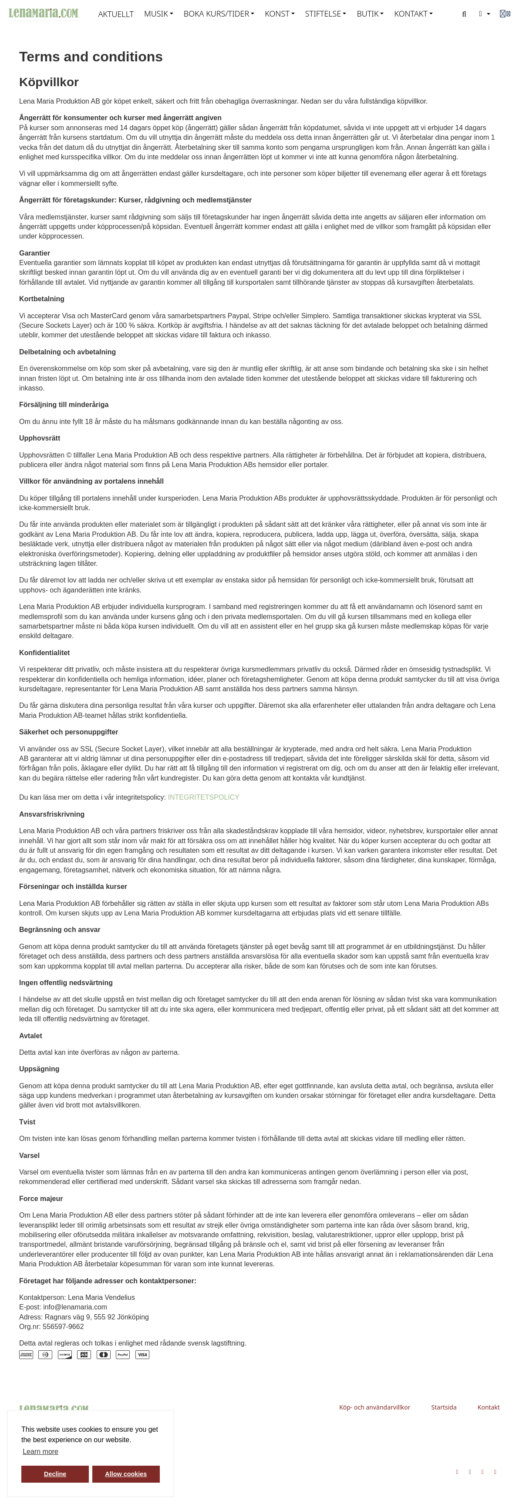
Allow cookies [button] (126, 1473)
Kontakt (489, 1407)
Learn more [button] (40, 1451)
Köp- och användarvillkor (374, 1407)
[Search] (464, 14)
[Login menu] (505, 14)
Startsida (444, 1407)
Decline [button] (55, 1473)
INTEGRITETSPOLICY (203, 797)
